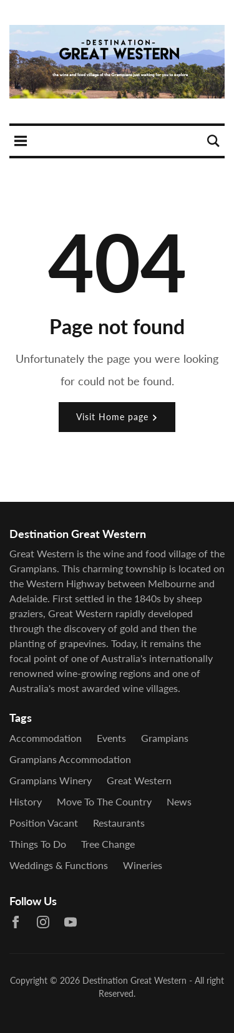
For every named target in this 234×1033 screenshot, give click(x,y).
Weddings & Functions (58, 865)
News (179, 801)
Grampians (164, 738)
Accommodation (45, 738)
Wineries (142, 865)
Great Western (139, 780)
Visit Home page (117, 416)
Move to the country (104, 801)
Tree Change (108, 844)
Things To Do (37, 844)
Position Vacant (43, 823)
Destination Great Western (134, 980)
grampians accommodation (70, 759)
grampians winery (50, 780)
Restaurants (119, 823)
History (25, 801)
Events (111, 738)
